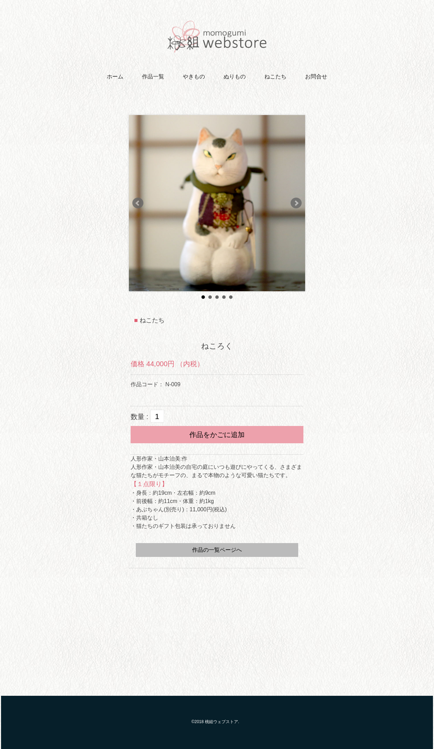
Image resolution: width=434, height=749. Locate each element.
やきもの (194, 76)
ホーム (115, 76)
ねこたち (275, 76)
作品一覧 (153, 76)
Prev (137, 203)
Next (296, 203)
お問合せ (316, 76)
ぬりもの (235, 76)
